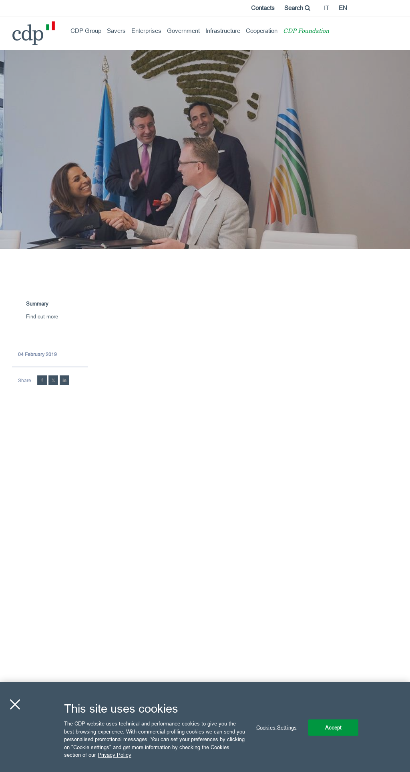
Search (297, 7)
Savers (116, 30)
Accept (333, 727)
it (326, 7)
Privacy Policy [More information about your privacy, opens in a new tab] (114, 755)
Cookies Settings (276, 727)
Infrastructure (222, 30)
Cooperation (261, 30)
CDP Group (85, 30)
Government (183, 30)
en (343, 7)
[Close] (15, 704)
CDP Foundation (306, 31)
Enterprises (146, 30)
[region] (205, 727)
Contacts (263, 7)
